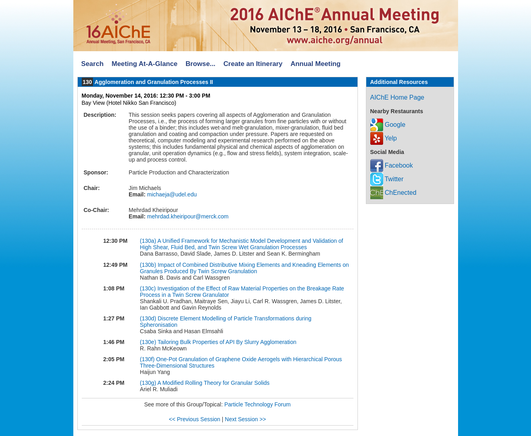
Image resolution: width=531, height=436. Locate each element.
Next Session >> (245, 419)
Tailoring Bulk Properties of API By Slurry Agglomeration (226, 342)
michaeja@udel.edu (171, 194)
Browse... (201, 64)
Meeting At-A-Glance (144, 64)
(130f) (147, 359)
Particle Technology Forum (257, 404)
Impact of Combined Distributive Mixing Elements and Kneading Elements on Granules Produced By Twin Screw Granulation (244, 268)
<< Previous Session (194, 419)
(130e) (148, 342)
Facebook (391, 165)
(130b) (148, 265)
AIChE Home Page (397, 97)
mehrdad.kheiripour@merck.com (186, 216)
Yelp (383, 138)
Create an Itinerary (253, 64)
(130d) (148, 318)
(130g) (148, 383)
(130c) (148, 288)
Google (388, 124)
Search (92, 64)
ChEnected (393, 192)
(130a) (148, 241)
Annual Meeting (316, 64)
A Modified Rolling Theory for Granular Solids (213, 383)
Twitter (387, 179)
